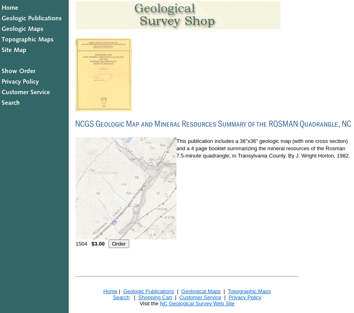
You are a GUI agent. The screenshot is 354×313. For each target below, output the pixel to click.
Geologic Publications (148, 291)
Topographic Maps (249, 291)
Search (121, 297)
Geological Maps (201, 291)
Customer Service (200, 297)
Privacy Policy (244, 297)
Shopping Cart (155, 297)
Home (110, 291)
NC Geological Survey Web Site (197, 303)
